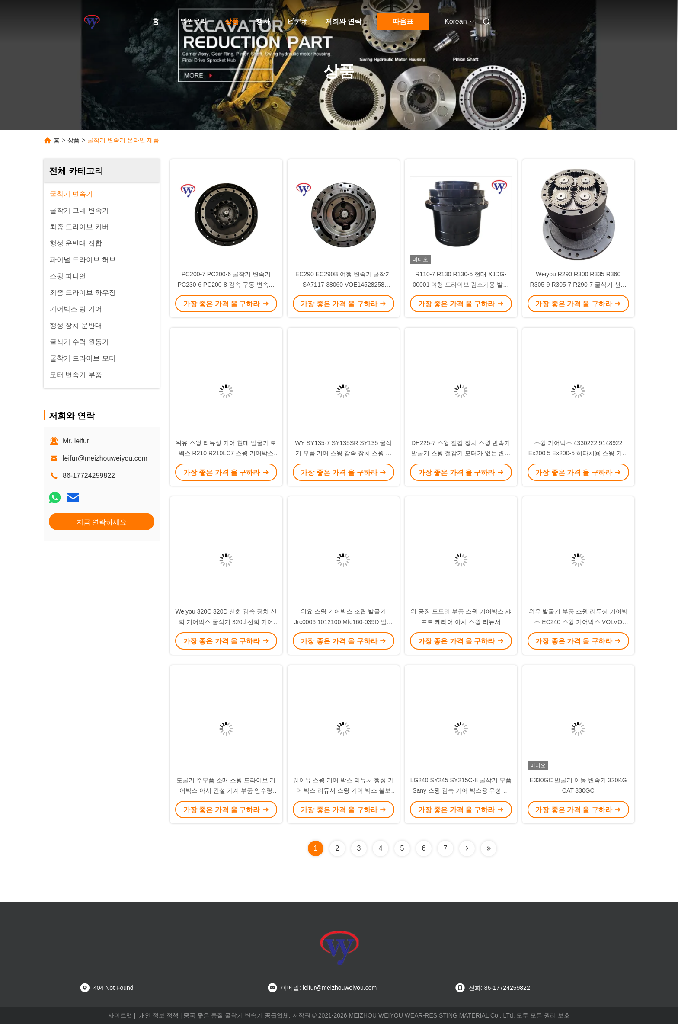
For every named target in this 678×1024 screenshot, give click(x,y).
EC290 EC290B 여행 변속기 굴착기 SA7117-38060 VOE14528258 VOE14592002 (343, 284)
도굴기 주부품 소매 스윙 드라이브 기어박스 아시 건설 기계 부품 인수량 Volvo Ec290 (225, 790)
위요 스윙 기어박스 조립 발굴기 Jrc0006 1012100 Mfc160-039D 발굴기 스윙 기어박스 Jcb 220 (343, 622)
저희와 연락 (343, 21)
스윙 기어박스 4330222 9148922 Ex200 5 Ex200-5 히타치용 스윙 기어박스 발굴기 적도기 (578, 453)
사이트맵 (120, 1015)
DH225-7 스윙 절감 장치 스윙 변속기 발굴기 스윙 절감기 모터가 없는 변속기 (460, 453)
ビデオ (297, 21)
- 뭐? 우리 (192, 21)
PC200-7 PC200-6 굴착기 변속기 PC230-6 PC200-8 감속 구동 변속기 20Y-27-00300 (226, 284)
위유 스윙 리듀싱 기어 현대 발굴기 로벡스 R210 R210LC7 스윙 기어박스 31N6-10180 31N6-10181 (226, 453)
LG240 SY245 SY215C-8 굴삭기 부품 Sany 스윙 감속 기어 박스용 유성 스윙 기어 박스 (461, 790)
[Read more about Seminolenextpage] (467, 848)
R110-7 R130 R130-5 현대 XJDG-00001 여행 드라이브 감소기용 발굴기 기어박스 (461, 284)
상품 (232, 21)
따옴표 (403, 21)
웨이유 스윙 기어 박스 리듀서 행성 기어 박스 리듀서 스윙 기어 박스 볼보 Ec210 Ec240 (343, 790)
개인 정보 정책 (159, 1015)
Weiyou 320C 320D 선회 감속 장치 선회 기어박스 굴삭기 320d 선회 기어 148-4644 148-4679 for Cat (226, 622)
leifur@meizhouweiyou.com (105, 458)
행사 (263, 21)
